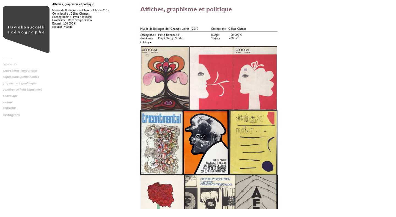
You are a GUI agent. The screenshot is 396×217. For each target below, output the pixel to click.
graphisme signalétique (20, 83)
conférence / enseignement (22, 89)
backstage (10, 95)
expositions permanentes (21, 76)
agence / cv (10, 64)
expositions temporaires (20, 70)
